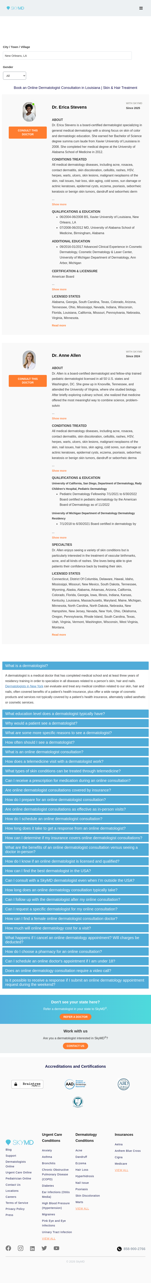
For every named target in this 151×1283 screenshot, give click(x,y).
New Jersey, (77, 611)
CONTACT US (75, 1045)
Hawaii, (119, 579)
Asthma (47, 1156)
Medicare (121, 1163)
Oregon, (58, 616)
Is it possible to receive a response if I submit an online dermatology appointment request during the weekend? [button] (74, 982)
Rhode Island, (94, 616)
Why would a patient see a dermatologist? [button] (41, 723)
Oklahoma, (129, 611)
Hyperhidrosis (85, 1176)
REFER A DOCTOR (75, 1016)
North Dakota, (100, 605)
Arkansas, (98, 589)
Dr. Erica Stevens (69, 107)
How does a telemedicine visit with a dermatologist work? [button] (54, 761)
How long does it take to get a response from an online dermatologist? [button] (65, 828)
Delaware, (106, 579)
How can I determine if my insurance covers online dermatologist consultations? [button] (73, 838)
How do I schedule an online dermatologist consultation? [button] (53, 819)
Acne (79, 1150)
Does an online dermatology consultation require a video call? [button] (58, 970)
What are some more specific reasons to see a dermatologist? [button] (58, 733)
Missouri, (99, 312)
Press (9, 1215)
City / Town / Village (16, 47)
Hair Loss (82, 1169)
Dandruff (81, 1156)
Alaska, (71, 589)
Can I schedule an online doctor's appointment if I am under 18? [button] (60, 961)
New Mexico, (91, 584)
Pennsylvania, (116, 312)
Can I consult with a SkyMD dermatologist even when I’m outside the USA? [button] (70, 880)
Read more (59, 325)
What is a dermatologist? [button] (26, 666)
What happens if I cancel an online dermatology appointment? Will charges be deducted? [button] (72, 940)
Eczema (81, 1163)
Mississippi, (85, 307)
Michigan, (134, 600)
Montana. (58, 627)
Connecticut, (61, 579)
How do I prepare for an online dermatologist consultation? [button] (55, 799)
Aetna (119, 1144)
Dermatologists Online (16, 1164)
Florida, (57, 312)
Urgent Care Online (19, 1172)
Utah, (56, 622)
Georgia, (72, 302)
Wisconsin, (125, 307)
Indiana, (112, 307)
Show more (59, 204)
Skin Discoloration (88, 1195)
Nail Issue (82, 1182)
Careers (11, 1196)
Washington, (95, 622)
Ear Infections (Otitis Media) (56, 1194)
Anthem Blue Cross (128, 1150)
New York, (106, 611)
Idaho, (129, 579)
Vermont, (78, 622)
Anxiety (47, 1150)
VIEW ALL (49, 1238)
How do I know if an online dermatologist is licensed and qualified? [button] (62, 861)
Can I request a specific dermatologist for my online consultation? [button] (61, 909)
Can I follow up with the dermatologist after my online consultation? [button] (62, 899)
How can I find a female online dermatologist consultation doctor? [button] (61, 918)
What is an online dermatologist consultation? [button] (44, 752)
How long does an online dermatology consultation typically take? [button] (61, 890)
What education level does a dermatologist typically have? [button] (55, 713)
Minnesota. (71, 318)
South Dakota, (111, 584)
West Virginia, (128, 622)
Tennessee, (60, 307)
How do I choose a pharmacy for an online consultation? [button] (53, 951)
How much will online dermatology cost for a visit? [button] (48, 928)
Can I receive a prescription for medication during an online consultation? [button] (68, 780)
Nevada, (100, 307)
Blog (9, 1149)
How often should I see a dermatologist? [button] (40, 742)
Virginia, (58, 318)
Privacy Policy (15, 1208)
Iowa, (94, 595)
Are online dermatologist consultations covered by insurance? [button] (58, 790)
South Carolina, (90, 302)
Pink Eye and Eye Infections (54, 1223)
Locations (12, 1190)
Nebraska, (134, 312)
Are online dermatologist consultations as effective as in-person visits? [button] (65, 809)
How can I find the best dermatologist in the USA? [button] (48, 871)
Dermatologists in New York (24, 686)
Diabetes (48, 1185)
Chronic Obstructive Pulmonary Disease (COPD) (55, 1174)
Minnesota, (60, 605)
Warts (79, 1202)
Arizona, (130, 302)
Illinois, (104, 595)
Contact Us (13, 1184)
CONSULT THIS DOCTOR (28, 132)
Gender (8, 67)
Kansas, (126, 595)
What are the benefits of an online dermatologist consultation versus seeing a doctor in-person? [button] (71, 849)
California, (85, 312)
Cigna (119, 1157)
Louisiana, (70, 312)
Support (11, 1155)
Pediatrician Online (18, 1178)
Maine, (123, 600)
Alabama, (59, 302)
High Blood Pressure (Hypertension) (56, 1205)
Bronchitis (49, 1163)
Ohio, (73, 307)
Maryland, (111, 600)
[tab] (75, 666)
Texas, (106, 302)
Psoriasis (82, 1189)
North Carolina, (79, 605)
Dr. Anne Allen (66, 355)
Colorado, (118, 302)
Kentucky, (59, 600)
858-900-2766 (131, 1249)
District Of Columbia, (84, 579)
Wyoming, (59, 589)
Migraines (48, 1214)
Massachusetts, (92, 600)
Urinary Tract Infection (57, 1232)
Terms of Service (17, 1202)
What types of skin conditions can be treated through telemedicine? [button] (63, 771)
